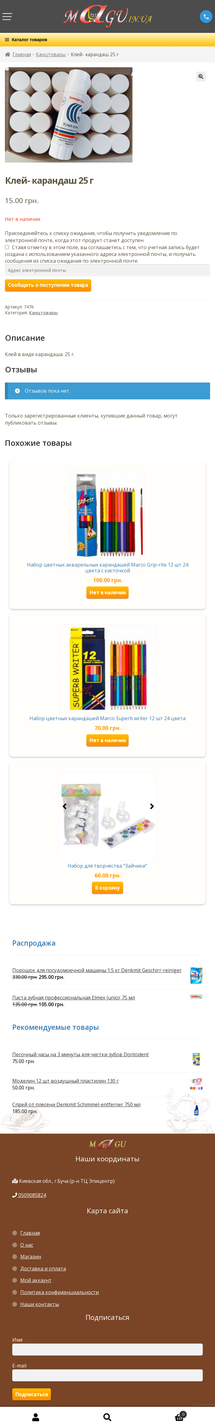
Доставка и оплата (43, 1268)
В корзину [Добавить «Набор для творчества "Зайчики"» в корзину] (107, 887)
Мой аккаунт (36, 1280)
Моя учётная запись (36, 1417)
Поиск (108, 1417)
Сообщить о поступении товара (48, 284)
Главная (22, 54)
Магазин (30, 1256)
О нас (26, 1245)
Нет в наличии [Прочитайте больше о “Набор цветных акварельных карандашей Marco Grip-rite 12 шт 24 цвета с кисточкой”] (108, 592)
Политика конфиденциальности (59, 1292)
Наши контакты (39, 1304)
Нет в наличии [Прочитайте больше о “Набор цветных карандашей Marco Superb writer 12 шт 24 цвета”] (108, 740)
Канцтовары (51, 54)
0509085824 (29, 1195)
